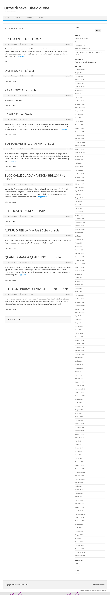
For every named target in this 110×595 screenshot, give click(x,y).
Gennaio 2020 (79, 128)
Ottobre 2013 (79, 350)
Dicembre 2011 (80, 427)
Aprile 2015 (78, 288)
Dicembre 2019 (80, 132)
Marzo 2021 (79, 97)
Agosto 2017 (79, 191)
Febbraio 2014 (79, 337)
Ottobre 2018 (79, 149)
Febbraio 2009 (79, 545)
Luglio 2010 (78, 486)
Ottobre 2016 (79, 225)
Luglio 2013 (78, 361)
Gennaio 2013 (79, 382)
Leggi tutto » (21, 56)
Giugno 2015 (79, 281)
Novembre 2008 (80, 555)
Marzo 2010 (79, 500)
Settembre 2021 (80, 86)
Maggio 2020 (79, 114)
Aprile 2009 (78, 538)
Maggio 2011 (79, 451)
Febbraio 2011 (79, 462)
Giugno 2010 (79, 489)
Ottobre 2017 (79, 184)
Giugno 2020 (79, 111)
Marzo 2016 (79, 250)
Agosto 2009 (79, 524)
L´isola (40, 18)
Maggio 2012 (79, 410)
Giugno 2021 (79, 90)
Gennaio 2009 (79, 549)
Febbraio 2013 (79, 378)
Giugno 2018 (79, 156)
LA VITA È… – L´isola (18, 114)
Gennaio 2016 (79, 257)
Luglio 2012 (78, 403)
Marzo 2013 (79, 375)
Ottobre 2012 (79, 392)
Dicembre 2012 (80, 385)
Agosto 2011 (79, 441)
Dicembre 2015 (80, 260)
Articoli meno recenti (14, 319)
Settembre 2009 (80, 521)
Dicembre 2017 (80, 177)
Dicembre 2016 (80, 218)
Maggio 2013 (79, 368)
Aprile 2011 (78, 455)
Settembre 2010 (80, 479)
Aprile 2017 (78, 205)
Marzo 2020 (79, 121)
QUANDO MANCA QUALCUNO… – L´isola (33, 257)
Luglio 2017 (78, 194)
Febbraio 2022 (79, 76)
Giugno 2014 (79, 323)
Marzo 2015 (79, 291)
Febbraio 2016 (79, 253)
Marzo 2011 (79, 458)
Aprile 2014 (78, 330)
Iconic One (83, 590)
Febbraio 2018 (79, 170)
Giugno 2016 (79, 239)
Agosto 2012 (79, 399)
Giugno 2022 (79, 72)
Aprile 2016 (78, 246)
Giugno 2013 (79, 364)
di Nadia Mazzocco (10, 11)
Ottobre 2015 (79, 267)
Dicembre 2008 (80, 552)
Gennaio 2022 (79, 79)
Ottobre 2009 (79, 517)
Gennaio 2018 (79, 173)
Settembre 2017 (80, 187)
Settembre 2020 (80, 107)
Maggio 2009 (79, 535)
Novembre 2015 (80, 264)
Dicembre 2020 (80, 104)
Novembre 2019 (80, 135)
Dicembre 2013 (80, 343)
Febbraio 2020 (79, 125)
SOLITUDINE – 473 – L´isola (23, 38)
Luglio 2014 (78, 319)
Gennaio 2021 (79, 100)
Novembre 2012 (80, 389)
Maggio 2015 (79, 284)
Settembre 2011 (80, 437)
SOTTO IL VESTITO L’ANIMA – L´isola (29, 143)
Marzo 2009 (79, 542)
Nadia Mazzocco (12, 44)
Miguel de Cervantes (81, 38)
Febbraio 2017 (79, 211)
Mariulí (77, 42)
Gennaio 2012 (79, 423)
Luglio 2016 (78, 236)
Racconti (17, 18)
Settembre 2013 (80, 354)
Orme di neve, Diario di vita (26, 8)
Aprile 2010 (78, 496)
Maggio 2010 (79, 493)
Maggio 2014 (79, 326)
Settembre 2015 (80, 270)
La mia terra (29, 18)
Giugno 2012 (79, 406)
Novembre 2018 (80, 145)
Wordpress (103, 590)
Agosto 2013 (79, 357)
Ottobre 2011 (79, 434)
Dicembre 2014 (80, 302)
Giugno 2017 (79, 198)
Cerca (77, 27)
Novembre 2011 (80, 430)
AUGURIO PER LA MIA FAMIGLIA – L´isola (32, 230)
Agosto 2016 (79, 232)
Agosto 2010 (79, 482)
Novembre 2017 (80, 180)
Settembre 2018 (80, 152)
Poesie (7, 18)
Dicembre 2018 (80, 142)
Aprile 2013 (78, 371)
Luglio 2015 (78, 277)
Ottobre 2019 (79, 138)
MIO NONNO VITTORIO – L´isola (85, 49)
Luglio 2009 (78, 528)
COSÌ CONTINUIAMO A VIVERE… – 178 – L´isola (37, 289)
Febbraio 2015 (79, 295)
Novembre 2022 (80, 69)
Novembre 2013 (80, 347)
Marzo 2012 (79, 416)
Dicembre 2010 (80, 469)
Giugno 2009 (79, 531)
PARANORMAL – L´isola (21, 90)
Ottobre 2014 (79, 309)
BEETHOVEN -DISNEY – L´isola (25, 210)
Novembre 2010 (80, 472)
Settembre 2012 (80, 396)
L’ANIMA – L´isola (80, 45)
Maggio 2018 (79, 159)
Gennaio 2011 (79, 465)
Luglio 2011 (78, 444)
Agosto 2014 (79, 316)
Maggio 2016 (79, 243)
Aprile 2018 (78, 163)
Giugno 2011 (79, 448)
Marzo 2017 (79, 208)
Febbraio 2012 (79, 420)
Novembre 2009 (80, 514)
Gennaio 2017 (79, 215)
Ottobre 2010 (79, 475)
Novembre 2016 (80, 222)
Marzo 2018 (79, 166)
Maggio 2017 (79, 201)
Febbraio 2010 (79, 503)
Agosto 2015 (79, 274)
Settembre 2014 (80, 312)
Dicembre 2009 (80, 510)
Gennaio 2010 (79, 507)
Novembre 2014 (80, 305)
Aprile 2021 (78, 93)
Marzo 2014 (79, 333)
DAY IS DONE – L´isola (19, 70)
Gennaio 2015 (79, 298)
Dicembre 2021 (80, 83)
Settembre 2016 (80, 229)
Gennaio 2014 (79, 340)
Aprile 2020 (78, 118)
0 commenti (67, 44)
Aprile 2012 (78, 413)
